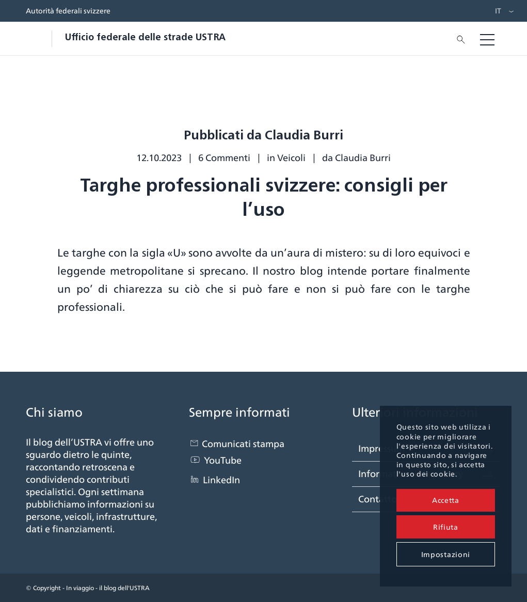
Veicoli (291, 157)
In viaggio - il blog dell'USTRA (108, 588)
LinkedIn (221, 479)
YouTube (223, 460)
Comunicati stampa (243, 443)
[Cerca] (458, 38)
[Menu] (487, 38)
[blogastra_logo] (126, 38)
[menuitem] (495, 11)
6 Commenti (224, 157)
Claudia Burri (363, 157)
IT (498, 11)
